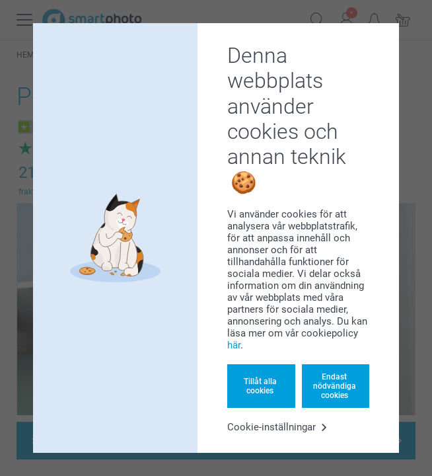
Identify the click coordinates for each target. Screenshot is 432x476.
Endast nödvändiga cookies (334, 386)
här (233, 345)
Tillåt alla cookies (260, 386)
